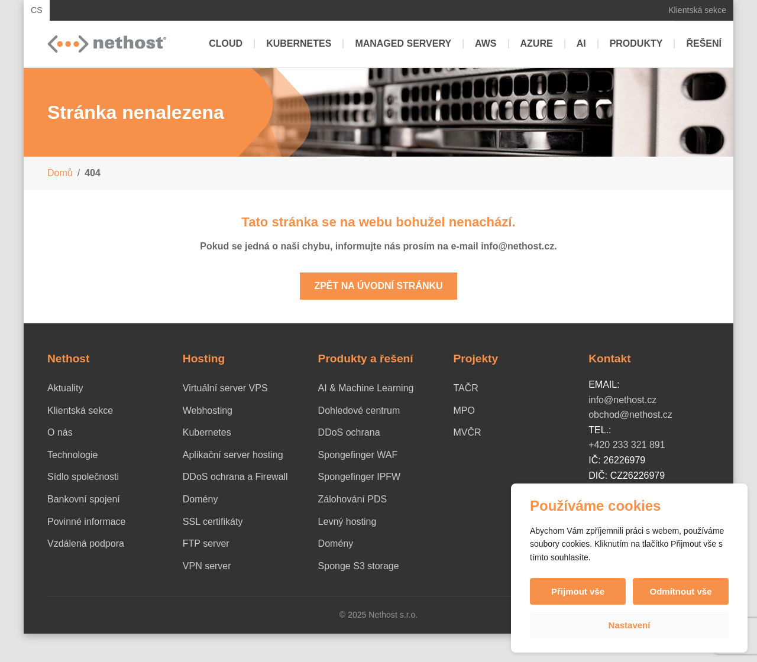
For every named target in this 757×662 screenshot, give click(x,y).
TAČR (465, 388)
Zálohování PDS (352, 499)
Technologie (72, 455)
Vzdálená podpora (85, 543)
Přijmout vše (577, 591)
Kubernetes (298, 43)
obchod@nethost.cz (630, 415)
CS (37, 10)
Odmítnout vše (680, 591)
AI (581, 43)
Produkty (636, 43)
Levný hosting (347, 522)
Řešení (704, 43)
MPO (463, 410)
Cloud (225, 43)
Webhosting (207, 410)
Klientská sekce (697, 10)
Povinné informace (86, 522)
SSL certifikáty (213, 522)
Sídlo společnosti (83, 477)
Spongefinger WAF (358, 455)
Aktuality (65, 388)
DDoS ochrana (349, 432)
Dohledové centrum (359, 410)
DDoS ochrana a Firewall (235, 477)
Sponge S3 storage (358, 566)
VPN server (207, 566)
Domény (200, 499)
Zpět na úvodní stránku (378, 286)
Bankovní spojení (83, 499)
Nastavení (630, 625)
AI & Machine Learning (366, 388)
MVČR (467, 432)
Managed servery (403, 43)
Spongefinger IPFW (359, 477)
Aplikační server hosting (233, 455)
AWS (485, 43)
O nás (60, 432)
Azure (536, 43)
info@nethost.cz (622, 400)
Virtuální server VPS (225, 388)
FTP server (206, 543)
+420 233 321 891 (626, 445)
